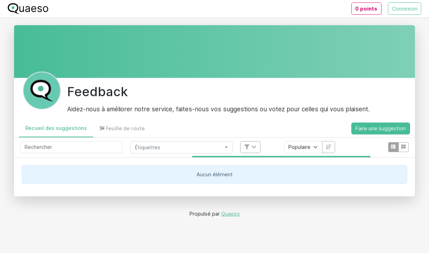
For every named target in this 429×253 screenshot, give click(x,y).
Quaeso (230, 215)
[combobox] (179, 148)
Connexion (404, 9)
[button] (56, 129)
